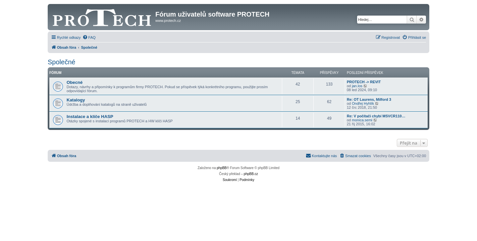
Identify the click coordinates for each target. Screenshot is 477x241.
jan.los (357, 86)
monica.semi (362, 120)
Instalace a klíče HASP (90, 116)
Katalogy (76, 99)
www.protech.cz (168, 21)
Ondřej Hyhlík (363, 103)
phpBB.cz (251, 174)
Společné (61, 62)
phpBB (222, 168)
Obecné (74, 82)
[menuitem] (89, 37)
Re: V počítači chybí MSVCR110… (376, 116)
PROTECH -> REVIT (364, 82)
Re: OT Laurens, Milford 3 (369, 99)
